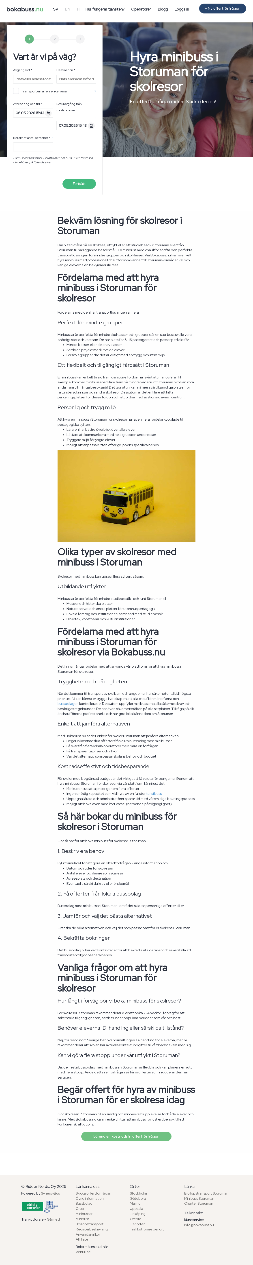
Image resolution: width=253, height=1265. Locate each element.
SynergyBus (50, 1193)
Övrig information (90, 1198)
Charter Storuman (198, 1203)
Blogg (163, 9)
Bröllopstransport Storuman (206, 1193)
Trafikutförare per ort (147, 1229)
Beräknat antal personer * (31, 138)
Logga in (181, 9)
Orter (80, 1208)
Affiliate (82, 1239)
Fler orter (137, 1224)
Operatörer (141, 9)
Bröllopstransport (89, 1224)
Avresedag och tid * (27, 104)
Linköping (138, 1213)
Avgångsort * (22, 70)
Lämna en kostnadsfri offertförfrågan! (126, 1136)
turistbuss (154, 793)
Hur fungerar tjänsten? (104, 9)
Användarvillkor (88, 1234)
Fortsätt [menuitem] (79, 183)
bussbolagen (68, 703)
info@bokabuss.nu (199, 1225)
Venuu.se (83, 1252)
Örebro (135, 1219)
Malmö (135, 1203)
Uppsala (136, 1208)
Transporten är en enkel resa (40, 91)
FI (78, 9)
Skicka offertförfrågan (93, 1193)
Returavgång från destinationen (69, 107)
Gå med (53, 1219)
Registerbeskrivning (92, 1229)
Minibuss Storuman (199, 1198)
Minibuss (82, 1219)
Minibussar (84, 1213)
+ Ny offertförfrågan (222, 8)
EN (67, 9)
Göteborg (138, 1198)
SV (55, 9)
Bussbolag (84, 1203)
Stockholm (138, 1193)
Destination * (65, 70)
